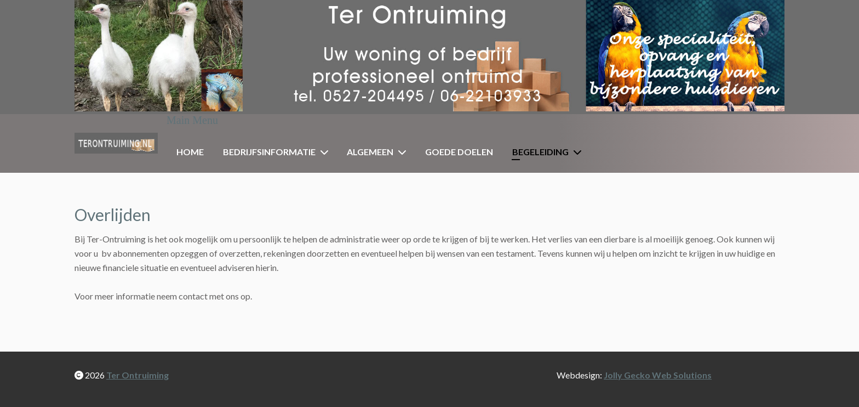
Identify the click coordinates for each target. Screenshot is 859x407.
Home (190, 151)
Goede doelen (459, 151)
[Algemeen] (404, 152)
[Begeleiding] (580, 152)
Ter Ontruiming (137, 375)
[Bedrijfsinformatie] (326, 152)
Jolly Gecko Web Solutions (658, 375)
